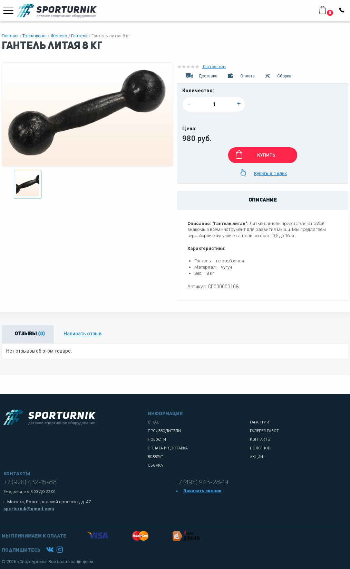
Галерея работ (264, 431)
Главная (10, 35)
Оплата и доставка (168, 448)
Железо (58, 35)
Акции (256, 457)
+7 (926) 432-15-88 (30, 482)
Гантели (79, 35)
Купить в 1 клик (262, 172)
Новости (157, 439)
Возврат (155, 457)
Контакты (260, 439)
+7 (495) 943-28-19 (201, 482)
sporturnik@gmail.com (28, 508)
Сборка (278, 76)
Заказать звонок (198, 490)
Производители (164, 431)
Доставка (201, 76)
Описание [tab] (263, 200)
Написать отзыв (82, 333)
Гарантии (259, 422)
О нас (153, 422)
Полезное (260, 448)
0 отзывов (201, 66)
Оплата (241, 76)
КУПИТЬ (254, 154)
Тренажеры (34, 35)
